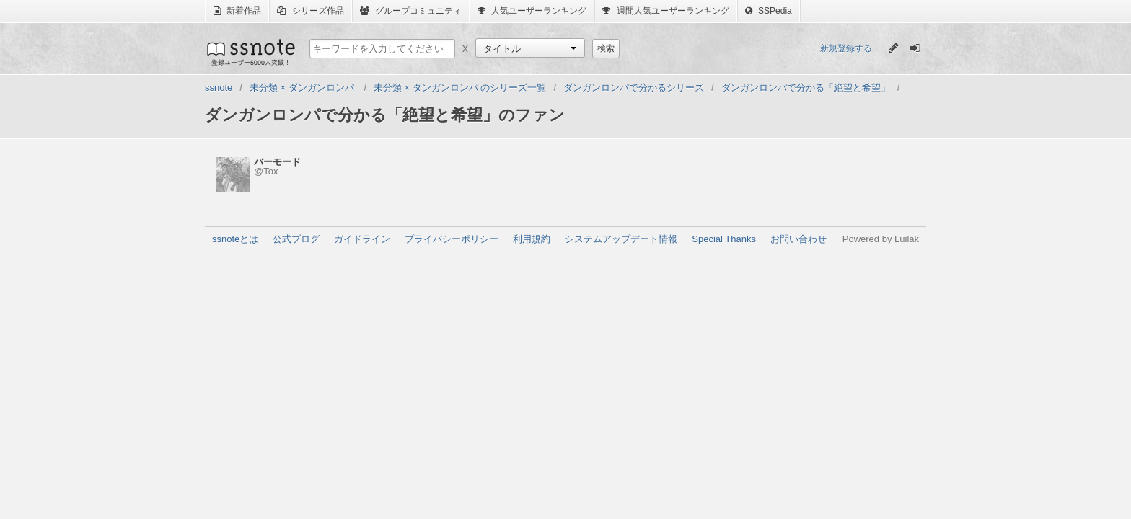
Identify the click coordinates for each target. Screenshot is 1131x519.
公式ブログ (296, 239)
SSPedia (768, 11)
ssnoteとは (235, 239)
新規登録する (846, 48)
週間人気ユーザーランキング (665, 11)
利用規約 (531, 239)
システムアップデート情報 (621, 239)
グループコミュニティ (411, 11)
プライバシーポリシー (451, 239)
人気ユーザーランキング (532, 11)
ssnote (250, 51)
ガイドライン (362, 239)
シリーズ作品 (310, 11)
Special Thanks (724, 239)
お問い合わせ (798, 239)
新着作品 (237, 11)
